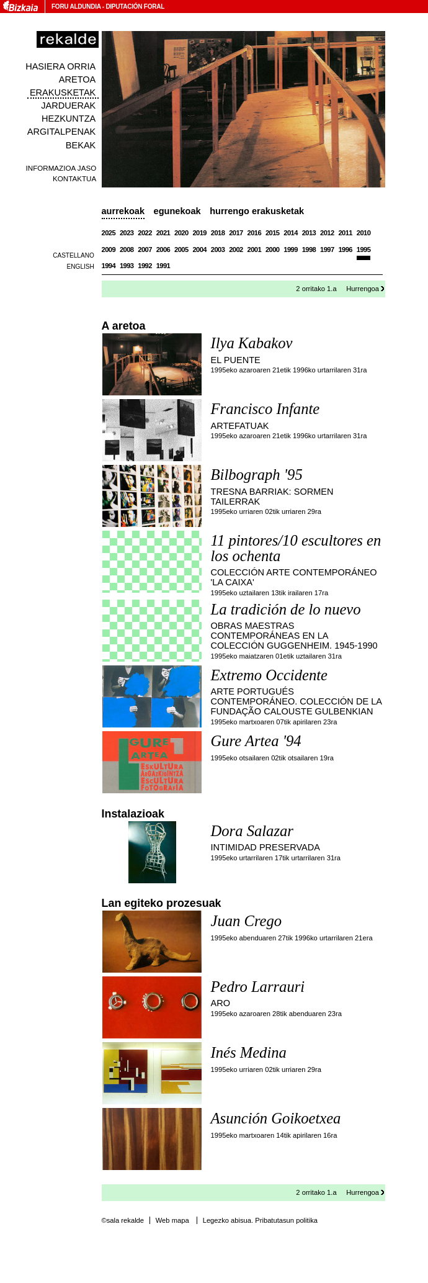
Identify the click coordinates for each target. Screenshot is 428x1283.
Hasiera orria (60, 66)
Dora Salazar (252, 830)
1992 (145, 265)
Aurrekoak (123, 211)
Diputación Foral (134, 6)
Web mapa (172, 1220)
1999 (290, 249)
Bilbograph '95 (257, 474)
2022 (145, 232)
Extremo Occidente (269, 675)
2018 (218, 232)
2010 (364, 232)
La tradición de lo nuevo (286, 609)
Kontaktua (74, 178)
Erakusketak (63, 92)
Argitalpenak (61, 132)
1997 (327, 249)
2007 (145, 249)
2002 (236, 249)
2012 (327, 232)
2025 (109, 232)
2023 (127, 232)
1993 (127, 265)
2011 (345, 232)
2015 (272, 232)
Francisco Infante (265, 408)
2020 (181, 232)
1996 (345, 249)
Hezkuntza (69, 119)
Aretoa (77, 79)
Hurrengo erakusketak (257, 211)
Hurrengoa (362, 288)
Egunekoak (177, 211)
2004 (199, 249)
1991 (163, 265)
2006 (163, 249)
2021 (163, 232)
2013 (309, 232)
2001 (254, 249)
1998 (309, 249)
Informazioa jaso (61, 168)
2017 (236, 232)
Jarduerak (68, 105)
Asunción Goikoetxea (276, 1118)
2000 (272, 249)
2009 (109, 249)
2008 (127, 249)
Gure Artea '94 (256, 740)
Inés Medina (249, 1052)
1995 (364, 249)
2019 (199, 232)
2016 (254, 232)
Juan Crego (246, 920)
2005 (181, 249)
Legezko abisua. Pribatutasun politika (260, 1220)
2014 (290, 232)
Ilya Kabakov (252, 343)
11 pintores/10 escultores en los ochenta (296, 548)
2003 (218, 249)
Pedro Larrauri (258, 986)
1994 (109, 265)
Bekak (81, 145)
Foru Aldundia (75, 6)
